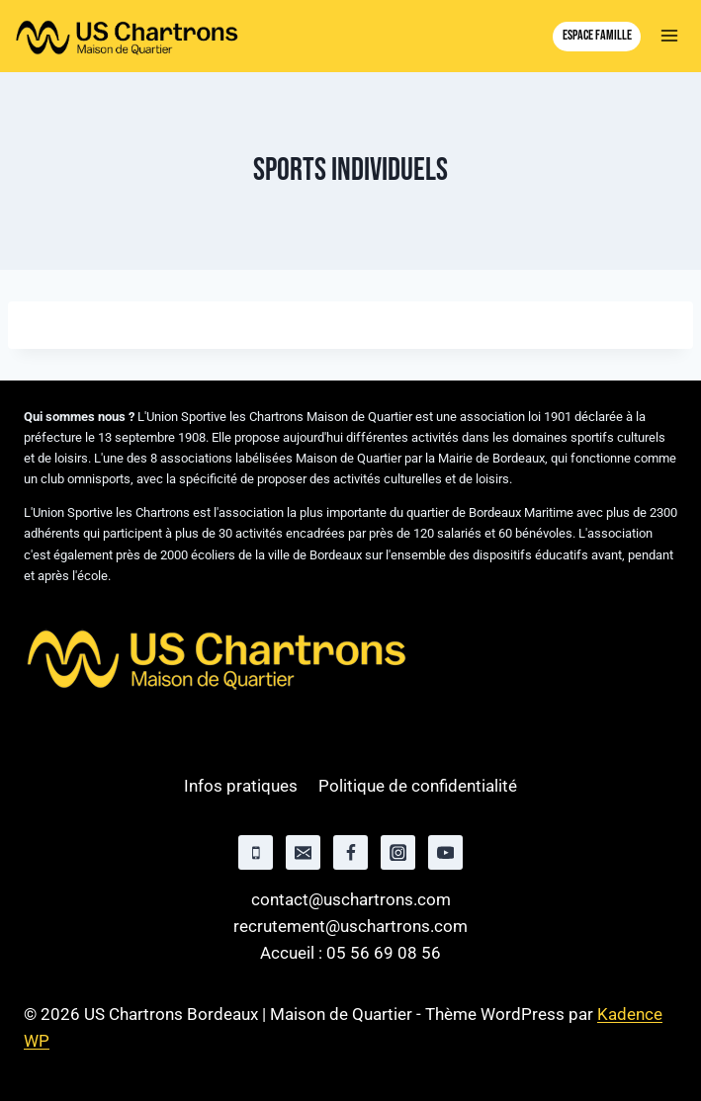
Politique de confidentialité (417, 786)
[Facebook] (350, 852)
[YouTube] (445, 852)
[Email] (303, 852)
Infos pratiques (241, 786)
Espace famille (597, 35)
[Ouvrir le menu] (669, 36)
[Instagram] (398, 852)
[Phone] (255, 852)
